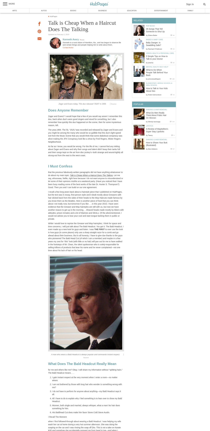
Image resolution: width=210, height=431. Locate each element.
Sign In (190, 4)
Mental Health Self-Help (157, 67)
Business (102, 10)
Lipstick (149, 126)
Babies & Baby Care (154, 39)
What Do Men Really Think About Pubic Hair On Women (156, 115)
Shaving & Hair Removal (156, 109)
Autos (44, 10)
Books (73, 10)
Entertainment (161, 10)
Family (190, 10)
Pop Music (150, 26)
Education (131, 10)
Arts (14, 10)
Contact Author (68, 47)
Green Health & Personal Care (160, 53)
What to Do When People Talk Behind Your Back (157, 72)
